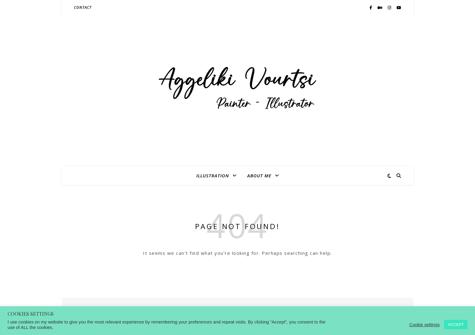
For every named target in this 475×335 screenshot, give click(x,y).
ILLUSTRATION (212, 175)
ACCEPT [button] (456, 324)
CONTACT (82, 7)
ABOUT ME (259, 175)
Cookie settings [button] (424, 324)
